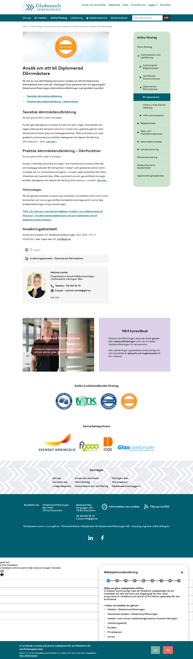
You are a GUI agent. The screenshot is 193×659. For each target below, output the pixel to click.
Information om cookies (124, 506)
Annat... (112, 636)
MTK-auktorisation (153, 115)
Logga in (153, 4)
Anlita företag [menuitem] (58, 17)
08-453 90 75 (73, 285)
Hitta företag (144, 47)
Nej (168, 650)
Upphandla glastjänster (150, 175)
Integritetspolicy (62, 486)
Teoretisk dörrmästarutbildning (44, 96)
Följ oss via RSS (159, 506)
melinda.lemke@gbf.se (78, 290)
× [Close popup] (182, 572)
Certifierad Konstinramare (151, 77)
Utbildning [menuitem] (77, 17)
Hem (25, 26)
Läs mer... (51, 141)
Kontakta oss (138, 4)
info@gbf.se (64, 239)
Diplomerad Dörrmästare (84, 26)
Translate (165, 4)
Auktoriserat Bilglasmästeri (151, 66)
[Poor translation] (2, 572)
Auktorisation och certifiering (57, 26)
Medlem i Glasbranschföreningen (126, 609)
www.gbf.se (52, 526)
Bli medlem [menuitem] (40, 17)
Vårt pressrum (119, 482)
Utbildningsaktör (117, 623)
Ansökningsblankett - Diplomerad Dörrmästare (56, 258)
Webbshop (114, 4)
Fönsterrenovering (147, 157)
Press (125, 4)
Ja (155, 650)
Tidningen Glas (120, 478)
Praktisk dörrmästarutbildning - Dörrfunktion (52, 101)
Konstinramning (150, 149)
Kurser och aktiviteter (94, 4)
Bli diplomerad (151, 97)
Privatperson (115, 632)
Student (112, 627)
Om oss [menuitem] (27, 17)
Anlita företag (35, 26)
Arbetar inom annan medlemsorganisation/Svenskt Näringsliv (143, 618)
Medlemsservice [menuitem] (98, 17)
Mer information (28, 655)
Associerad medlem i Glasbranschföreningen (133, 614)
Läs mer (54, 297)
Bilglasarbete (148, 123)
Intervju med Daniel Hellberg (154, 106)
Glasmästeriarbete (151, 141)
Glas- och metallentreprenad (151, 132)
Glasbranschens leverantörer (146, 166)
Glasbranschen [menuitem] (119, 17)
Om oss (57, 478)
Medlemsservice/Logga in (126, 486)
